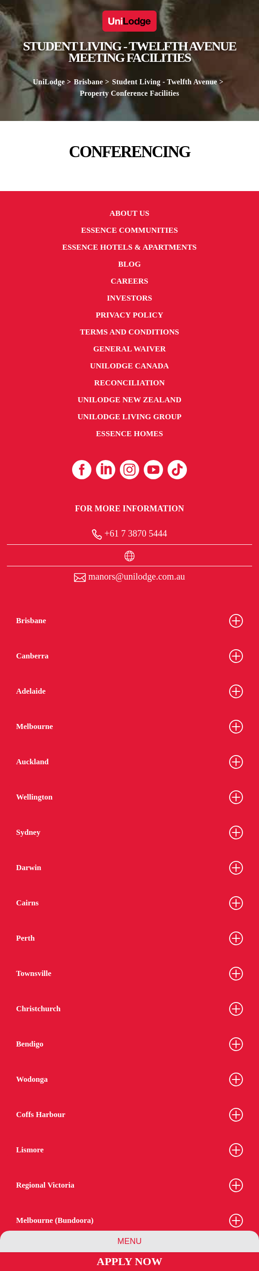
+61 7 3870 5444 (129, 534)
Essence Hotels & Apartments (129, 247)
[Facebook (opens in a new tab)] (81, 469)
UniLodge (49, 82)
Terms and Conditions (129, 332)
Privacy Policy (129, 315)
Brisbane (88, 82)
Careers (129, 281)
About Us (130, 213)
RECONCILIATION (129, 382)
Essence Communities (129, 230)
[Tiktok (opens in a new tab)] (177, 469)
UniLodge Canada (129, 366)
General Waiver (129, 349)
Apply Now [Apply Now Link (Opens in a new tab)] (130, 1261)
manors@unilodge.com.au (129, 576)
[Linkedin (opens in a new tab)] (105, 469)
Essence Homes (129, 433)
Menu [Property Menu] (130, 1241)
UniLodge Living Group (130, 416)
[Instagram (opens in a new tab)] (129, 469)
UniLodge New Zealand (129, 399)
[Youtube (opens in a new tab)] (153, 469)
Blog (129, 264)
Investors (129, 298)
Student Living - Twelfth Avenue (164, 82)
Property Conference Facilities (129, 93)
